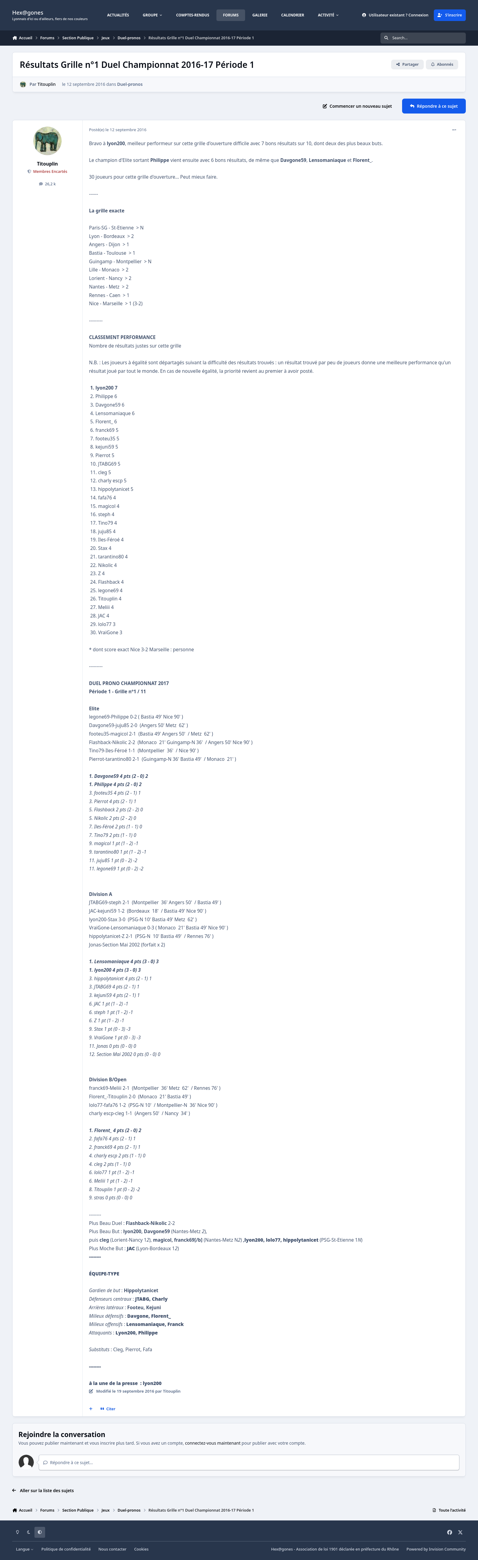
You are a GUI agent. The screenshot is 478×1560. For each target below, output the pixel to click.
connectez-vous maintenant (213, 1443)
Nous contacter (112, 1549)
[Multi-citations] (91, 1409)
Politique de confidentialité (66, 1549)
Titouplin (46, 84)
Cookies (141, 1549)
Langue (25, 1549)
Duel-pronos (129, 84)
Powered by (436, 1549)
